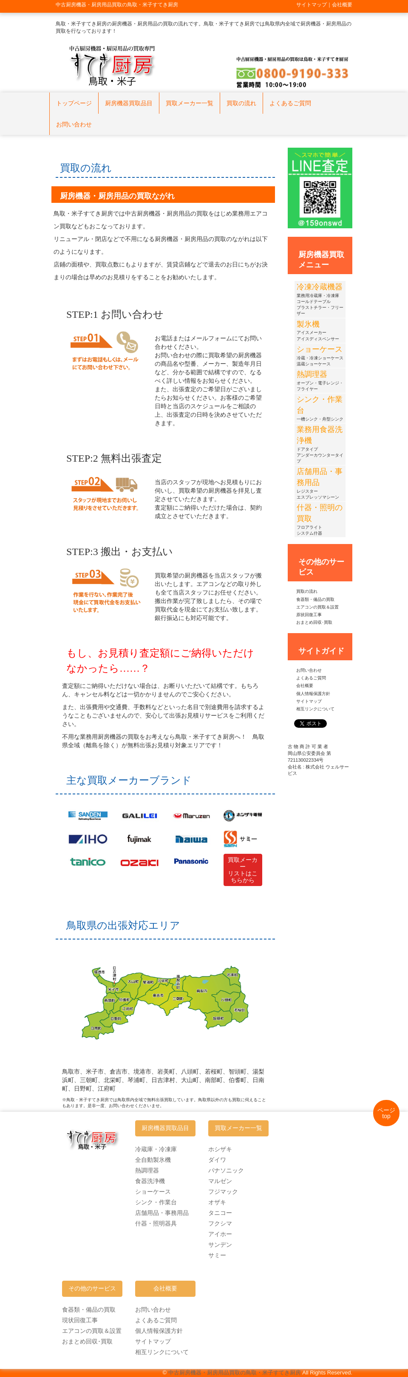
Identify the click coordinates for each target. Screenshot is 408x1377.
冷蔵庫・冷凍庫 (156, 1149)
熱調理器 (147, 1170)
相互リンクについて (315, 709)
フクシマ (220, 1223)
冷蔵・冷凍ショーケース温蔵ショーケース (320, 357)
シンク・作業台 (156, 1202)
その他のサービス (92, 1288)
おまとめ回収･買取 (314, 622)
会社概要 (304, 685)
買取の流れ (241, 103)
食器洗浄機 (150, 1181)
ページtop (386, 1113)
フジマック (223, 1191)
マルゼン (220, 1181)
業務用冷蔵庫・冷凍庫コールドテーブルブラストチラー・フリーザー (320, 301)
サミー (217, 1255)
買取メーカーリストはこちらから (243, 869)
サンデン (220, 1244)
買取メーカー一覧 (189, 103)
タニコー (220, 1212)
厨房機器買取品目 (129, 103)
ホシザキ (220, 1149)
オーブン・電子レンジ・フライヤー (320, 382)
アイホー (220, 1234)
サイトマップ (309, 701)
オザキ (217, 1202)
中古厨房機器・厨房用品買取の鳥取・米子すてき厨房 (234, 1372)
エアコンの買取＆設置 (317, 607)
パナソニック (226, 1170)
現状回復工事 (80, 1320)
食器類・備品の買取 (315, 599)
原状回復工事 (309, 614)
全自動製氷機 (153, 1159)
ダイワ (217, 1159)
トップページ (74, 103)
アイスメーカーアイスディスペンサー (318, 332)
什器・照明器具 (156, 1223)
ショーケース (153, 1191)
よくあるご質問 (290, 103)
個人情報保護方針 (313, 693)
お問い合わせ (74, 124)
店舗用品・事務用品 (162, 1212)
